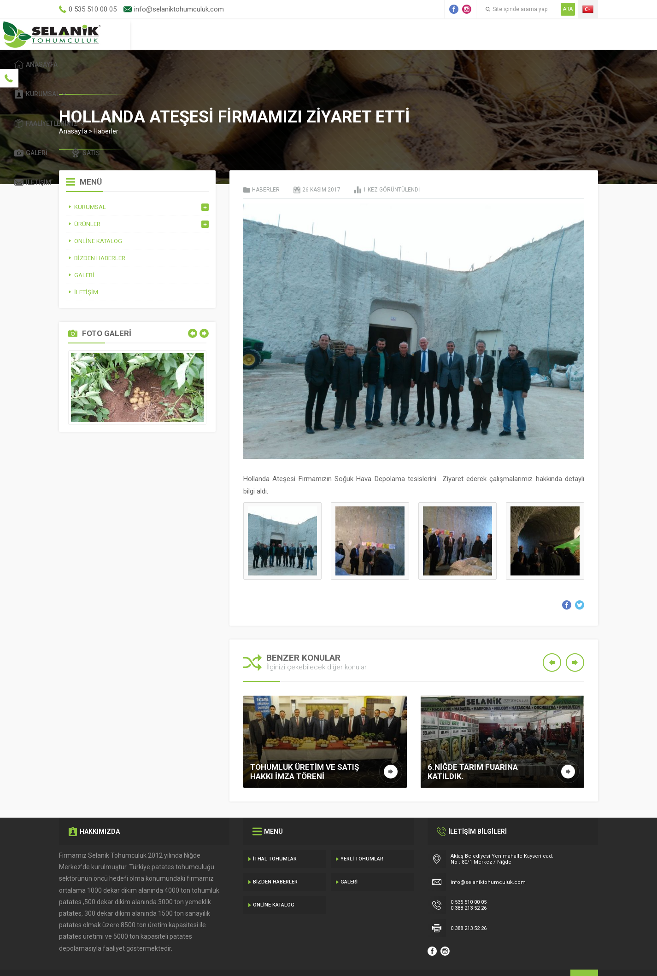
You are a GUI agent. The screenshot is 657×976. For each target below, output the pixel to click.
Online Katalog (273, 884)
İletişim (568, 34)
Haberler (106, 110)
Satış (512, 34)
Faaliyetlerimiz (385, 34)
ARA (568, 9)
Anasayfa (240, 34)
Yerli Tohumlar (361, 838)
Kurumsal (307, 34)
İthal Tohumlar (275, 838)
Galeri (457, 34)
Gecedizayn (209, 957)
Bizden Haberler (275, 861)
